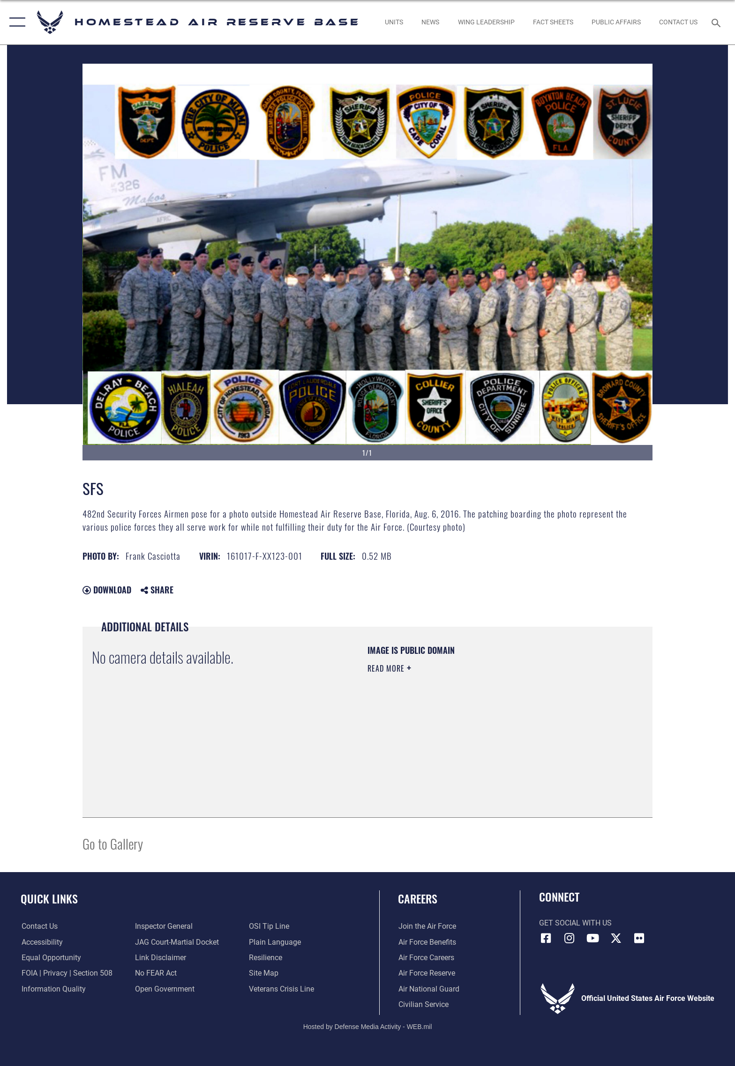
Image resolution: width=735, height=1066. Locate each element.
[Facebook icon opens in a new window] (546, 938)
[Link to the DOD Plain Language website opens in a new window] (275, 942)
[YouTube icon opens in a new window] (592, 938)
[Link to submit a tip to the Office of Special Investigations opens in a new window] (269, 926)
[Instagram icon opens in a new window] (569, 938)
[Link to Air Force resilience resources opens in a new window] (265, 957)
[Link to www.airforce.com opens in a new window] (427, 926)
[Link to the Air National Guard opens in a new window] (428, 989)
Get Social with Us (575, 922)
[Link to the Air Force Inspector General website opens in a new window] (164, 926)
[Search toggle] (717, 22)
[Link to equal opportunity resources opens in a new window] (50, 957)
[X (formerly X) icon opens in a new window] (616, 938)
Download (106, 590)
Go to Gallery (112, 843)
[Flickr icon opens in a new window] (639, 938)
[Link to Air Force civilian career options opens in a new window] (423, 1004)
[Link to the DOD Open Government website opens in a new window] (165, 989)
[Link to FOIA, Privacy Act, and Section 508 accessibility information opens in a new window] (66, 973)
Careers (417, 898)
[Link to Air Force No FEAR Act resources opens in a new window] (156, 973)
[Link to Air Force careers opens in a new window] (426, 957)
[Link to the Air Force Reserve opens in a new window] (426, 973)
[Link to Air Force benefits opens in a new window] (427, 942)
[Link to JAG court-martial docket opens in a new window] (177, 942)
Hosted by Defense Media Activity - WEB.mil (367, 1026)
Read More (387, 668)
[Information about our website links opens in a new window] (160, 957)
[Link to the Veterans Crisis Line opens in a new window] (281, 989)
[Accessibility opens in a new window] (41, 942)
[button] (15, 22)
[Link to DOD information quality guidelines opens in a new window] (53, 989)
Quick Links (49, 898)
